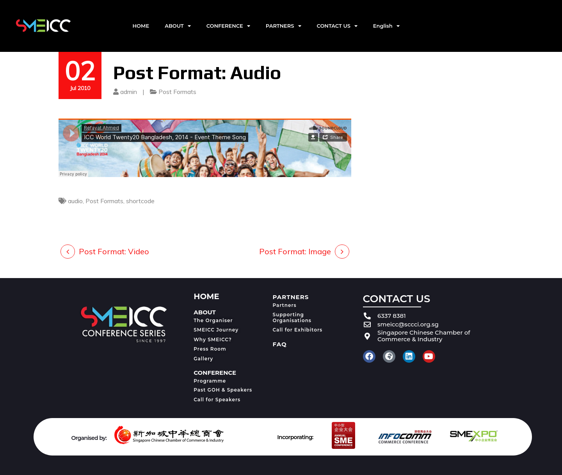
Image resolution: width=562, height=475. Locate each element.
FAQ (280, 344)
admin (128, 92)
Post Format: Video (114, 251)
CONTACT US (337, 25)
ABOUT (178, 25)
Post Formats (177, 92)
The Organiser (213, 320)
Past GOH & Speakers (223, 390)
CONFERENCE (228, 25)
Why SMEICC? (213, 339)
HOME (141, 26)
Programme (210, 381)
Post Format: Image (295, 251)
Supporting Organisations (292, 317)
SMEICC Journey (216, 330)
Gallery (203, 359)
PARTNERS (283, 25)
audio (75, 201)
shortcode (140, 201)
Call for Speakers (217, 399)
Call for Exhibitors (298, 330)
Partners (285, 305)
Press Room (210, 349)
